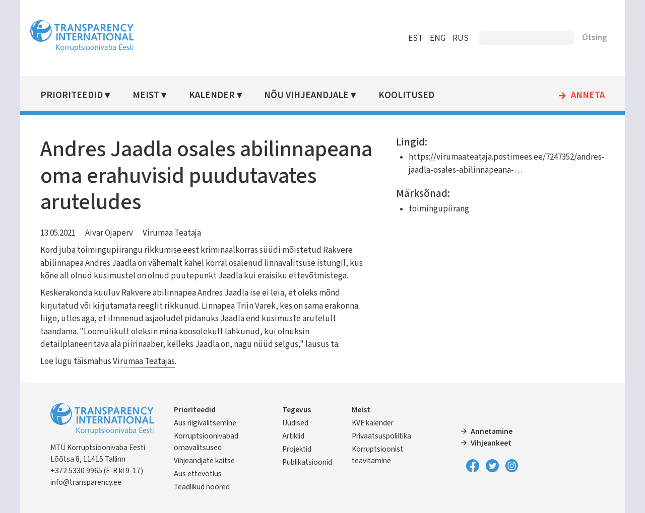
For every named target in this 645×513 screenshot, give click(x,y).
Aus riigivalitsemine (205, 423)
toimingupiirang (439, 208)
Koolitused (406, 95)
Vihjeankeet (491, 443)
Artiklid (293, 436)
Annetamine (491, 431)
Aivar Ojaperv (109, 233)
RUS (461, 38)
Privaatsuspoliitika (381, 436)
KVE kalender (373, 423)
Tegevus (296, 410)
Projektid (296, 449)
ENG (437, 38)
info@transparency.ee (85, 482)
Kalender (212, 95)
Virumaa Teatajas (144, 361)
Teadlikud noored (202, 487)
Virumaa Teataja (172, 233)
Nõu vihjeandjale (306, 95)
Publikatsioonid (307, 462)
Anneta (588, 96)
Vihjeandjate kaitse (204, 461)
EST (415, 38)
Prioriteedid (71, 95)
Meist (146, 95)
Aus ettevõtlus (198, 474)
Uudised (295, 423)
